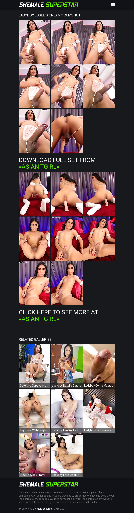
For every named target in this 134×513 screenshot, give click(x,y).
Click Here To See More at (58, 315)
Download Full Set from (57, 163)
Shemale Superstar (42, 508)
